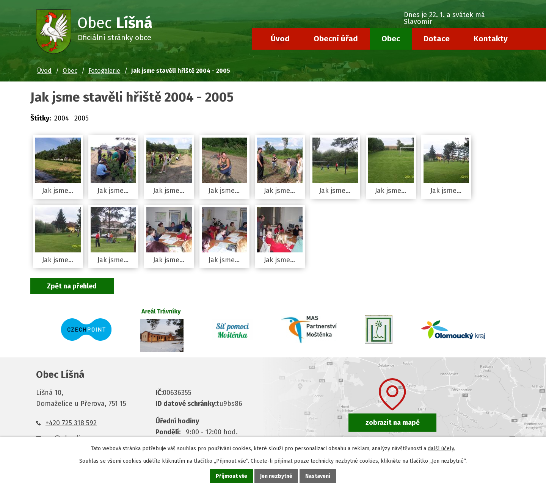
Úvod (280, 38)
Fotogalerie (104, 70)
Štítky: (40, 118)
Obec (390, 38)
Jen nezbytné (276, 476)
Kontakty (491, 38)
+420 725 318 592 (71, 423)
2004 (61, 118)
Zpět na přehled (72, 286)
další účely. (441, 448)
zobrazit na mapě (393, 422)
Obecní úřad (336, 38)
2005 (81, 118)
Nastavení (317, 476)
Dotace (437, 38)
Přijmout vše (231, 476)
